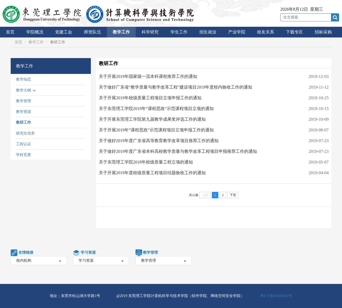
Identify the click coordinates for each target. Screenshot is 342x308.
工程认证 (23, 144)
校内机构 (38, 260)
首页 (10, 32)
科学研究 (150, 32)
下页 (233, 195)
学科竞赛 (23, 155)
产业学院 (236, 32)
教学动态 (23, 79)
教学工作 (121, 32)
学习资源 (101, 260)
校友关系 (265, 32)
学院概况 (34, 32)
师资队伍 (92, 32)
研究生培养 (25, 133)
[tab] (51, 66)
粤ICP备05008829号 (276, 296)
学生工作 (179, 32)
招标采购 (323, 32)
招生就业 (207, 32)
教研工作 (23, 122)
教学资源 (23, 112)
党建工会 (63, 32)
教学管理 (23, 101)
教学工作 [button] (24, 66)
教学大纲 (23, 90)
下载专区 (294, 32)
